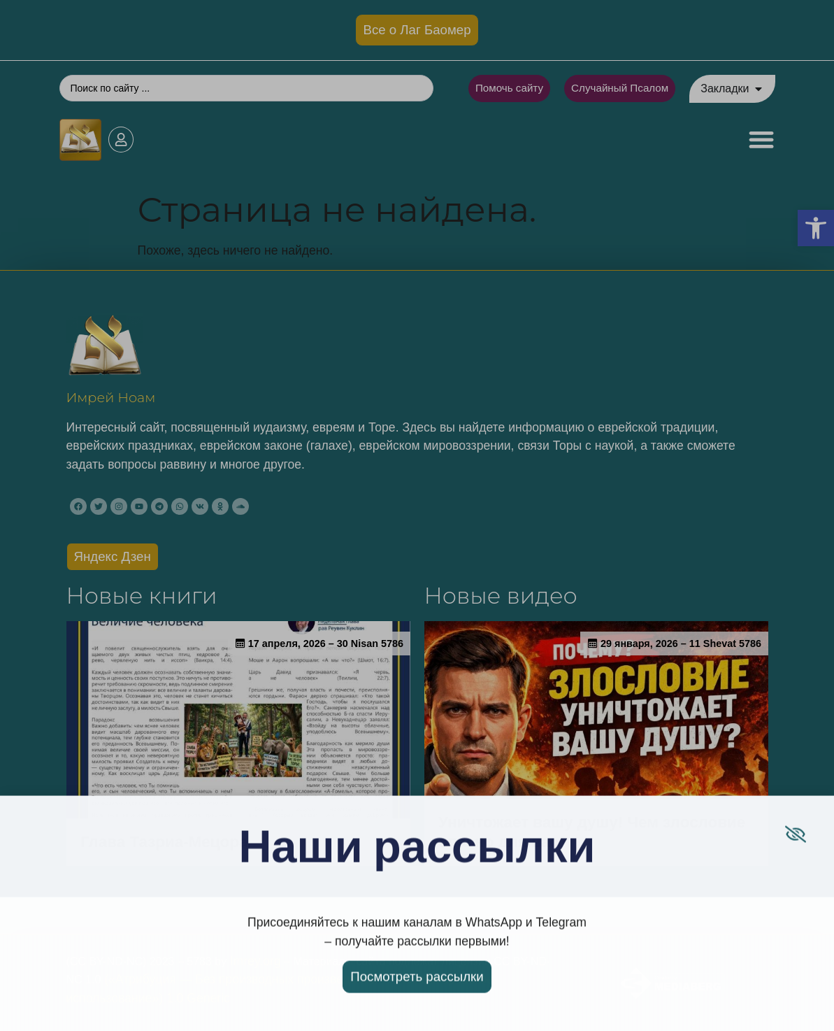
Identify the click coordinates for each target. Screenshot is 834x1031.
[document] (417, 515)
